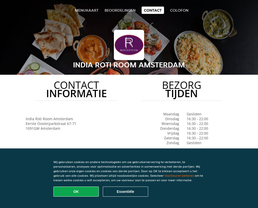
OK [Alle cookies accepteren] (76, 192)
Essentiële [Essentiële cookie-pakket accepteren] (125, 192)
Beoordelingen (120, 10)
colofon (179, 10)
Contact (153, 10)
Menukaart (87, 10)
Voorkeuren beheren (179, 175)
